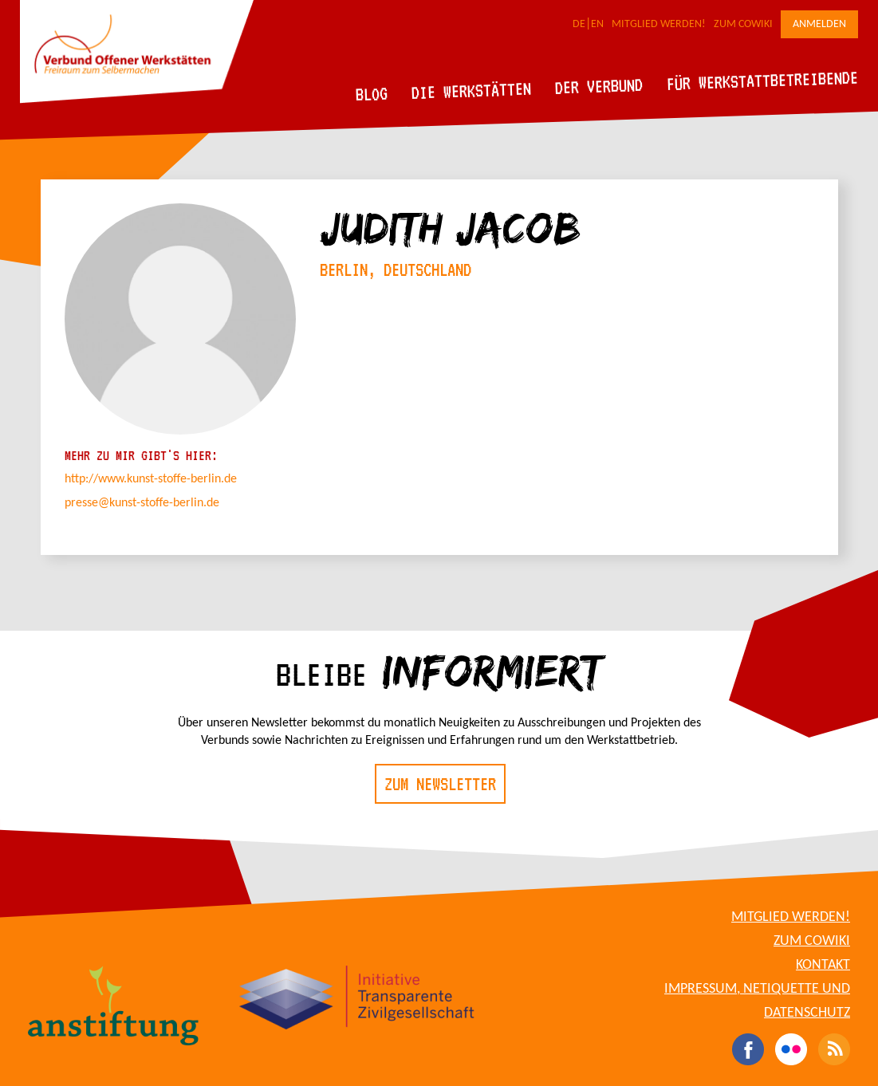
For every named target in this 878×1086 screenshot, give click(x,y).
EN (597, 24)
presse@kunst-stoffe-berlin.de (142, 503)
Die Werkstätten (471, 90)
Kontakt (823, 965)
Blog (372, 93)
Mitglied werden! (659, 24)
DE (579, 24)
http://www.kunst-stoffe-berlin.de (151, 479)
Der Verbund (599, 86)
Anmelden (819, 24)
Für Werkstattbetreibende (762, 79)
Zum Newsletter (440, 783)
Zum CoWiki (743, 24)
